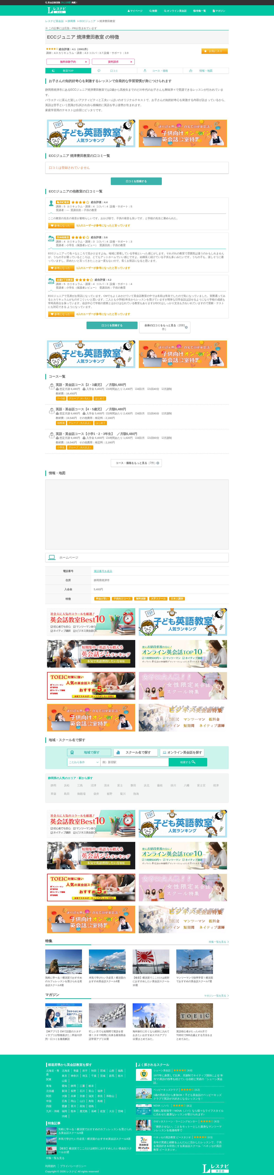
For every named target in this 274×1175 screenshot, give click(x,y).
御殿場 (81, 793)
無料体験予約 (68, 61)
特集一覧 (199, 10)
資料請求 (113, 61)
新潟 (64, 1090)
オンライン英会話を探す (184, 752)
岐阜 (91, 1085)
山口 (82, 1101)
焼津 (216, 785)
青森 (76, 1070)
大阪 (64, 1095)
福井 (100, 1090)
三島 (80, 785)
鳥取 (91, 1101)
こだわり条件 (77, 762)
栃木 (120, 1075)
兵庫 (73, 1095)
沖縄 (64, 1116)
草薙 (53, 793)
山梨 (64, 1080)
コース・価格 (160, 70)
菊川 (123, 793)
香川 (73, 1106)
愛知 (64, 1085)
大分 (111, 1111)
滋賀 (91, 1095)
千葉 (93, 1075)
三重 (82, 1085)
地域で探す (92, 752)
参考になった (62, 225)
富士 (120, 785)
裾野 (109, 793)
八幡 (186, 785)
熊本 (73, 1111)
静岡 (53, 785)
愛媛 (64, 1106)
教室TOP (68, 70)
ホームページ (142, 557)
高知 (82, 1106)
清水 (107, 785)
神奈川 (75, 1075)
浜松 (67, 785)
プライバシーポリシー (73, 1166)
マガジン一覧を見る (215, 995)
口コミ (114, 70)
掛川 (173, 785)
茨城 (102, 1075)
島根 (100, 1101)
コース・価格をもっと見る (136, 462)
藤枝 (160, 785)
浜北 (146, 785)
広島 (64, 1101)
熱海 (136, 793)
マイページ (135, 10)
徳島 (91, 1106)
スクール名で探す (138, 752)
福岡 (64, 1111)
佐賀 (102, 1111)
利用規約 (50, 1166)
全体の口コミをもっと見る (165, 327)
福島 (120, 1070)
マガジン (219, 10)
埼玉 (85, 1075)
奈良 (100, 1095)
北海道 (66, 1070)
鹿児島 (84, 1111)
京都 (82, 1095)
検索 (153, 10)
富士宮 (201, 785)
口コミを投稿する (136, 181)
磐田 (133, 785)
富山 (91, 1090)
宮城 (102, 1070)
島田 (67, 793)
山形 (111, 1070)
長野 (73, 1090)
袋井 (96, 793)
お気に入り (215, 51)
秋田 (93, 1070)
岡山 (73, 1101)
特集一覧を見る (217, 941)
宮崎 (120, 1111)
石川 (82, 1090)
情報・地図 (205, 70)
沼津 (93, 785)
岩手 (85, 1070)
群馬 (111, 1075)
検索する (188, 761)
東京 (64, 1075)
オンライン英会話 (175, 10)
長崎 (93, 1111)
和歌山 (110, 1095)
